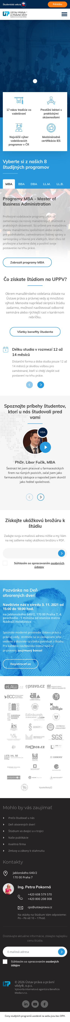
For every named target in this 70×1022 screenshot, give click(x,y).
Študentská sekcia (12, 4)
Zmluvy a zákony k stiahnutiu (26, 850)
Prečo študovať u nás (21, 818)
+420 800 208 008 (40, 899)
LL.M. (47, 184)
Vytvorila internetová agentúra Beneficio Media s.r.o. (37, 990)
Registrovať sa (20, 664)
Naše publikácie (18, 837)
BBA (21, 184)
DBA (34, 184)
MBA (8, 184)
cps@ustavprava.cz (40, 907)
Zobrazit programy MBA (27, 262)
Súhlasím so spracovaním (39, 565)
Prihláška (57, 4)
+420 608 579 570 (40, 894)
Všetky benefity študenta (35, 332)
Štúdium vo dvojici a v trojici (25, 831)
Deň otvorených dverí (21, 824)
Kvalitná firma (17, 844)
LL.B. (60, 184)
